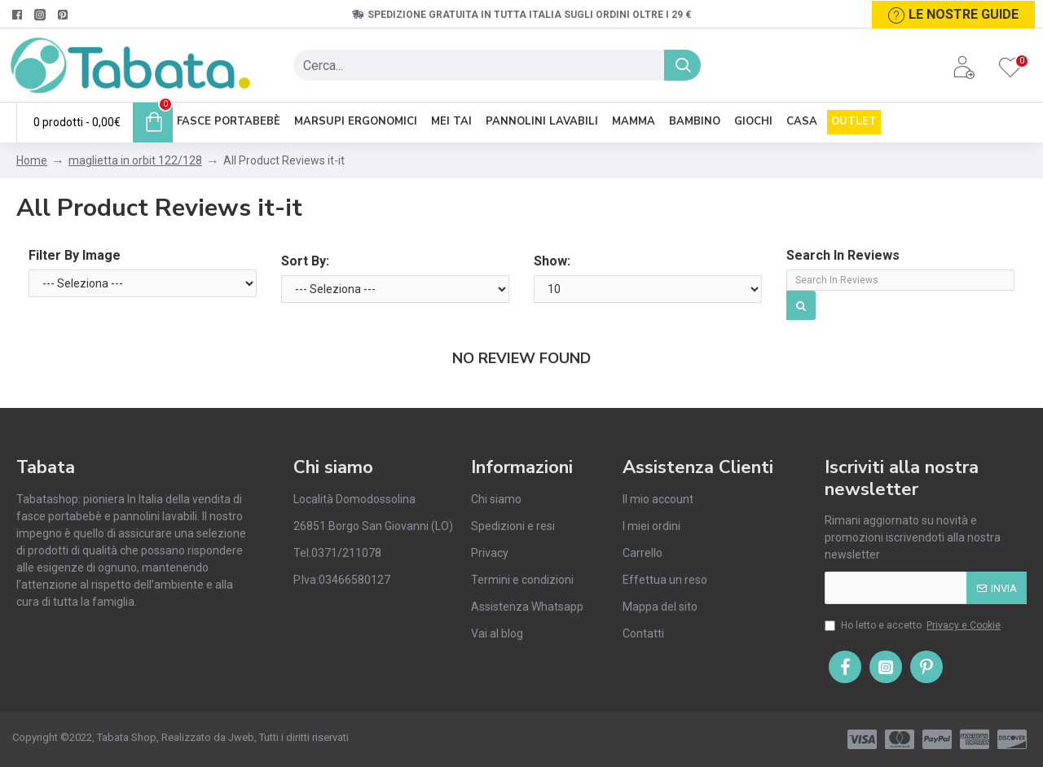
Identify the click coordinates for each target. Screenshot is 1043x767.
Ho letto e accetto (914, 625)
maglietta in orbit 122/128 (135, 160)
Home (31, 160)
